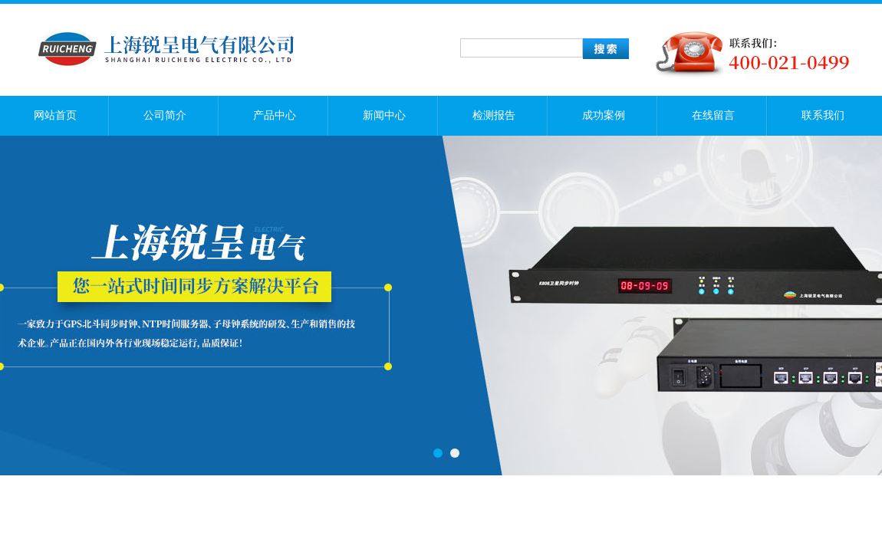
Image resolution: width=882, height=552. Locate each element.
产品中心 (274, 115)
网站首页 (55, 115)
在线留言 (713, 115)
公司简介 (164, 115)
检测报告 (493, 115)
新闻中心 (384, 115)
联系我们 (822, 115)
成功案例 (603, 115)
